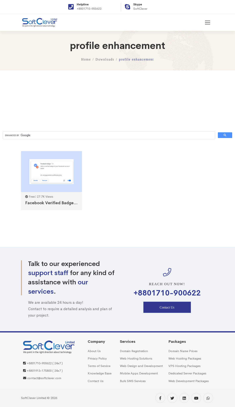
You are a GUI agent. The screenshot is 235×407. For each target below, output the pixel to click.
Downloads (105, 59)
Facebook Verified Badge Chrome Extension (51, 203)
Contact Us (167, 307)
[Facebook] (160, 398)
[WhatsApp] (208, 398)
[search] (108, 135)
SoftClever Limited (33, 398)
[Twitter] (172, 398)
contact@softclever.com (44, 378)
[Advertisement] (117, 99)
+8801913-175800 (39, 371)
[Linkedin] (184, 398)
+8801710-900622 (89, 9)
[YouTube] (196, 398)
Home (86, 59)
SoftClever (140, 9)
